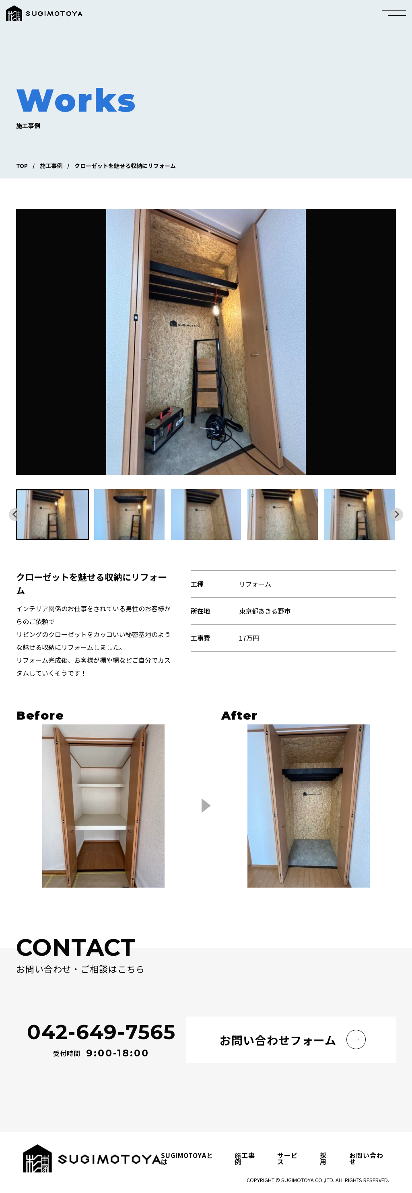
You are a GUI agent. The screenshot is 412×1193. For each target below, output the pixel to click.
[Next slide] (396, 514)
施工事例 (51, 166)
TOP (22, 166)
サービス (287, 1158)
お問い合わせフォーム (278, 1040)
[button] (52, 514)
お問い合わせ (366, 1158)
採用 (323, 1158)
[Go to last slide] (15, 514)
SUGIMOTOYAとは (187, 1158)
